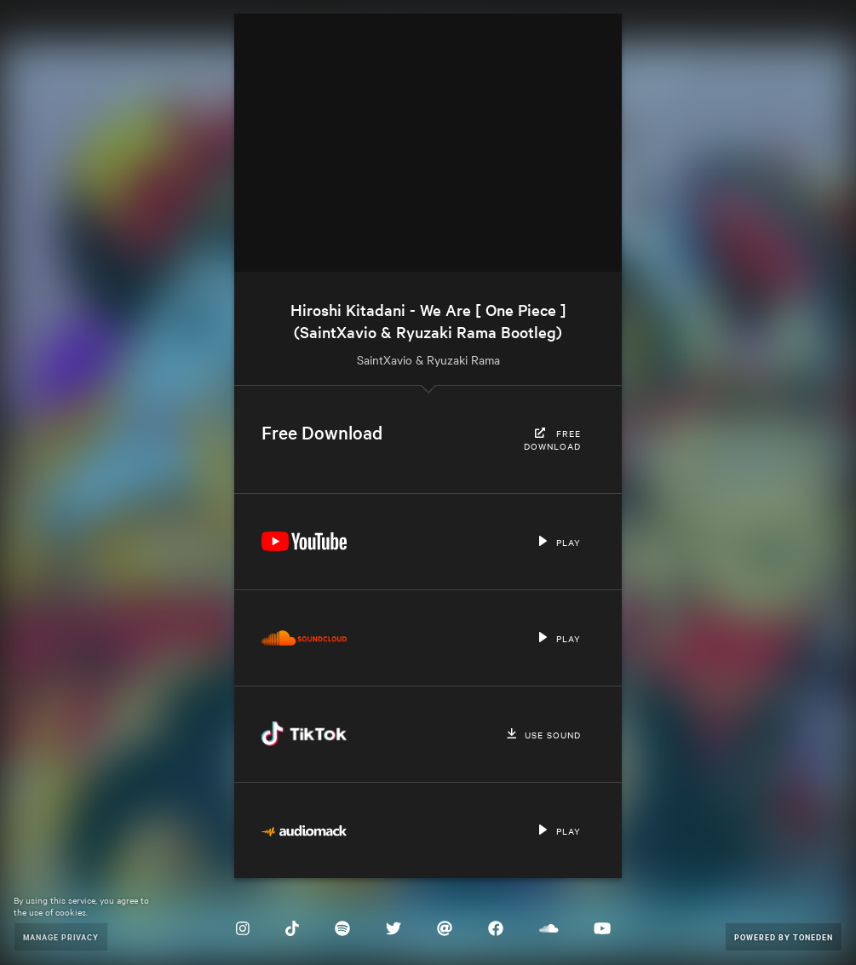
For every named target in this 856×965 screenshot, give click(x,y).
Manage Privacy (61, 936)
